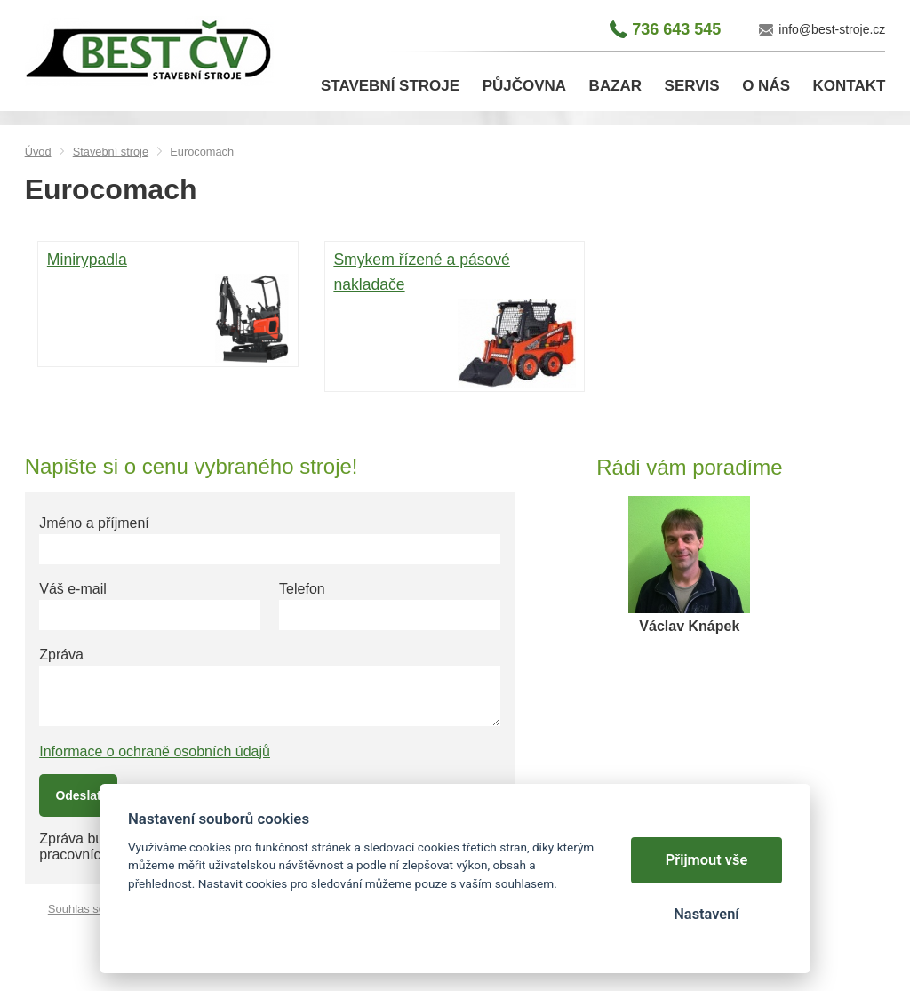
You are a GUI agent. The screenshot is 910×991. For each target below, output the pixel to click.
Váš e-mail (73, 588)
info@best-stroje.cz (831, 29)
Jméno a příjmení (94, 523)
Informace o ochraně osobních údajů (154, 751)
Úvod (38, 151)
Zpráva (61, 654)
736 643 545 (676, 29)
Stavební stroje (110, 151)
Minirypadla (168, 306)
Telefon (302, 588)
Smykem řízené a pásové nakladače (454, 318)
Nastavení (706, 914)
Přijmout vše (707, 859)
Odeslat (77, 795)
